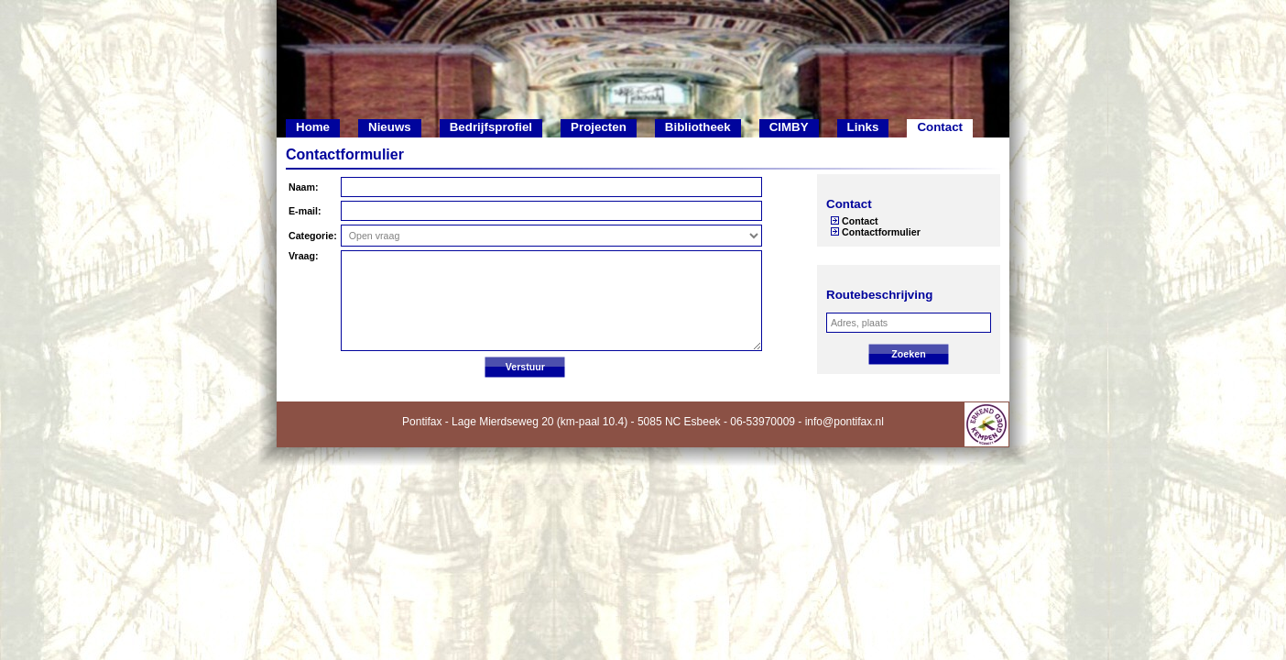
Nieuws (389, 127)
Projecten (599, 127)
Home (313, 127)
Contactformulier (881, 231)
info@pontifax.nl (844, 421)
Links (863, 127)
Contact (940, 127)
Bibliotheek (698, 127)
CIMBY (789, 127)
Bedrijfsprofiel (491, 127)
